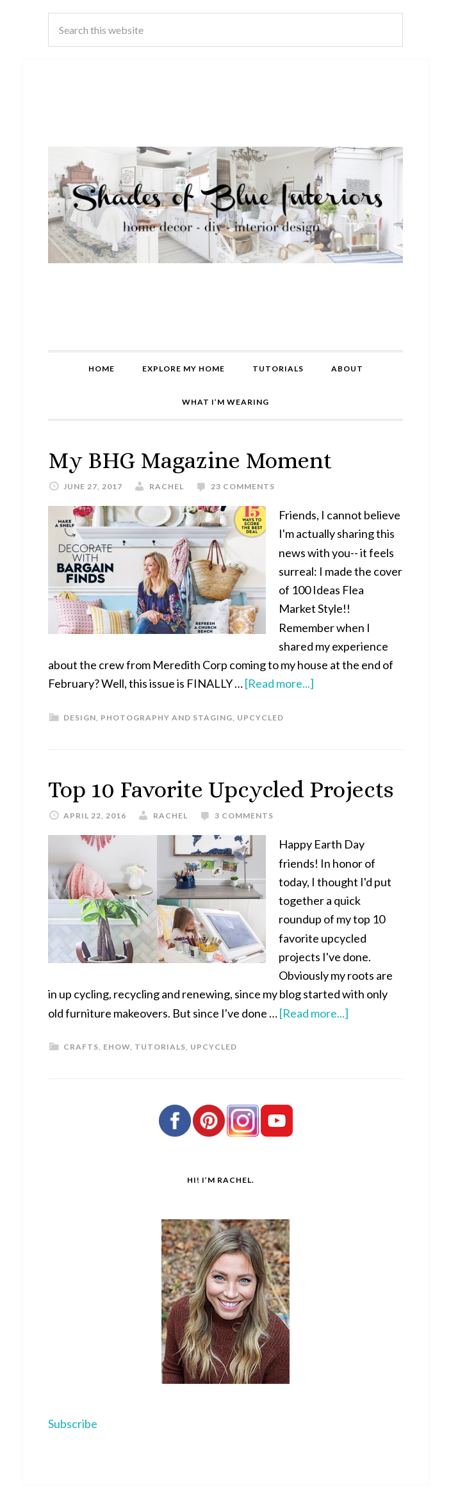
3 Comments (244, 815)
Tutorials (160, 1046)
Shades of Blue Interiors (225, 205)
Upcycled (260, 717)
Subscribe (72, 1424)
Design (79, 717)
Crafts (81, 1046)
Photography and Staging (167, 717)
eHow (116, 1046)
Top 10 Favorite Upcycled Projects (220, 789)
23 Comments (243, 486)
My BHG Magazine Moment (190, 460)
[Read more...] (279, 683)
